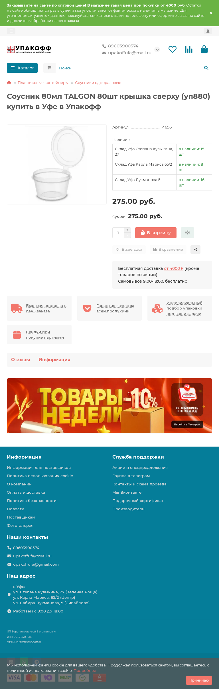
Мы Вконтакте (126, 492)
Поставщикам (21, 517)
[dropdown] (11, 31)
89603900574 (119, 46)
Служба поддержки (138, 457)
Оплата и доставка (26, 492)
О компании (19, 484)
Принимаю (199, 680)
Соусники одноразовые (98, 83)
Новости (15, 509)
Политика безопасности (31, 500)
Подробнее (85, 670)
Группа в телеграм (131, 475)
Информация (54, 360)
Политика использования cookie (40, 475)
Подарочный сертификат (138, 500)
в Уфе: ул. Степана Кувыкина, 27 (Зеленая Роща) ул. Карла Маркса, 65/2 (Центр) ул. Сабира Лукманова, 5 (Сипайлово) (55, 594)
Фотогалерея (20, 525)
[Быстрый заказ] (187, 233)
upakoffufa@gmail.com (36, 564)
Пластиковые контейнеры (43, 83)
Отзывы (20, 360)
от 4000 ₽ (173, 268)
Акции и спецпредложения (140, 467)
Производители (128, 509)
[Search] (134, 68)
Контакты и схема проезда (139, 484)
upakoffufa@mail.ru (125, 53)
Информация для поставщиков (39, 467)
